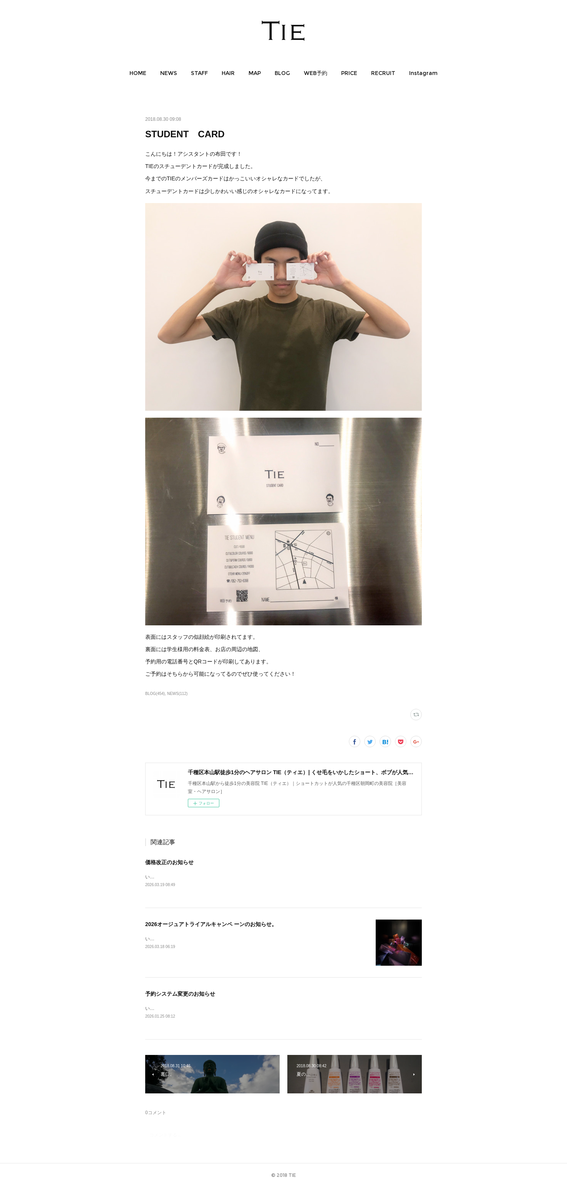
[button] (137, 73)
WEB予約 (315, 73)
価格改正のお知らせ (169, 862)
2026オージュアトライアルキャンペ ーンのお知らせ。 (211, 924)
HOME (137, 73)
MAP (255, 73)
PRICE (349, 73)
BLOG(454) (155, 693)
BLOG (282, 73)
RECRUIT (383, 73)
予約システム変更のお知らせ (180, 994)
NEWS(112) (177, 693)
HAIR (228, 73)
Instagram (423, 73)
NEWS (168, 73)
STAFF (199, 73)
